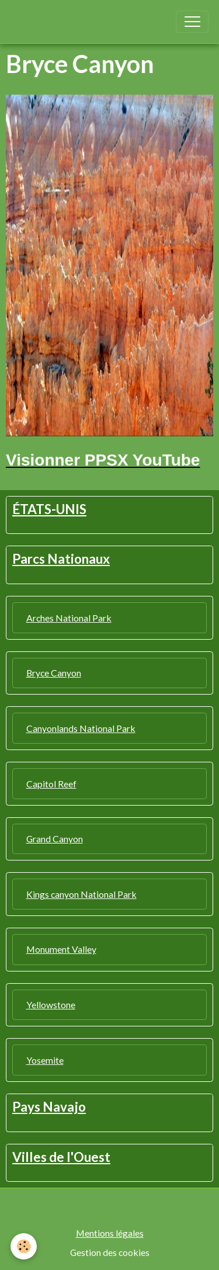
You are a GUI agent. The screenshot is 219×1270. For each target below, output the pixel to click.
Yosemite (45, 1060)
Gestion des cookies (110, 1252)
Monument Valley (61, 949)
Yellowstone (50, 1004)
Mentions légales (110, 1232)
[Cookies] (24, 1246)
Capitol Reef (51, 783)
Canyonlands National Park (80, 728)
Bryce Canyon (53, 672)
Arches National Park (69, 617)
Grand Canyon (54, 838)
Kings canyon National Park (81, 894)
